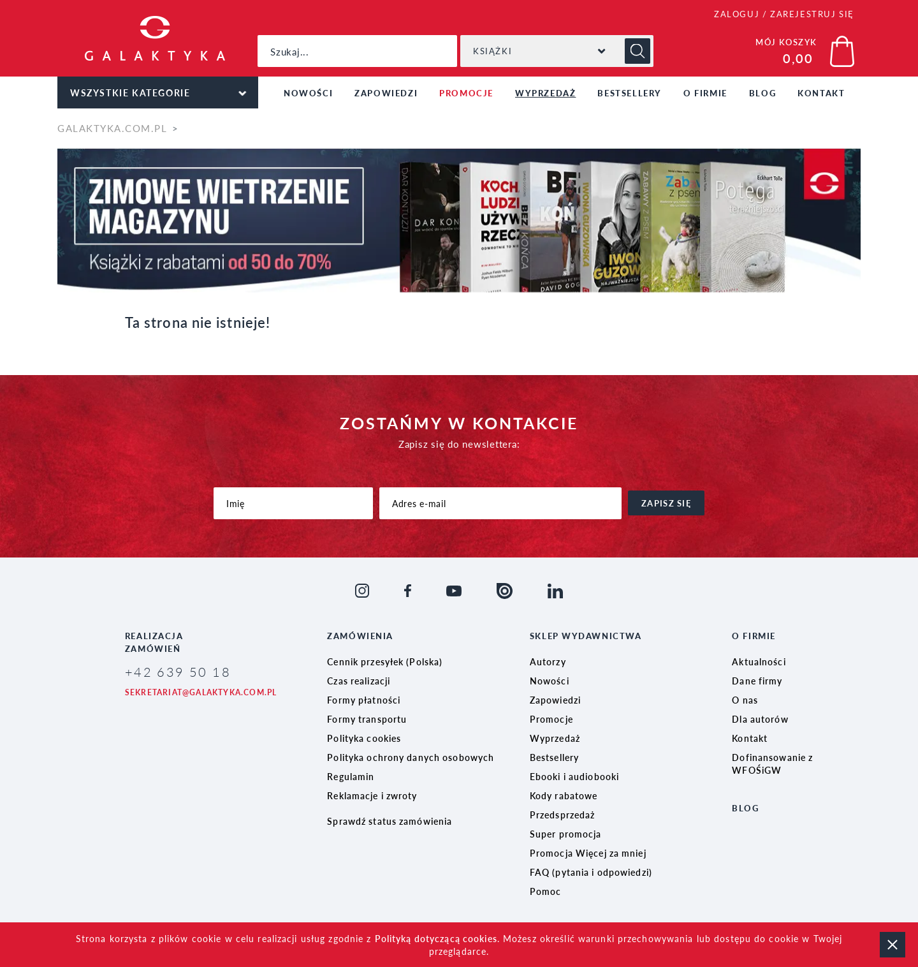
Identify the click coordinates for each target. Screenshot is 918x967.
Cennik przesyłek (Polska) (384, 661)
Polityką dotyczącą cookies (436, 938)
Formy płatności (363, 699)
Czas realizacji (358, 680)
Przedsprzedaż (562, 814)
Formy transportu (367, 718)
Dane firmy (757, 680)
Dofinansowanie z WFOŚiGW (772, 763)
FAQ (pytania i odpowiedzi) (591, 872)
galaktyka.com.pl (112, 128)
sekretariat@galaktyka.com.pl (201, 692)
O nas (745, 699)
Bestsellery (629, 93)
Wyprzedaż (545, 93)
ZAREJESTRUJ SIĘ (812, 14)
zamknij (892, 944)
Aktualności (758, 661)
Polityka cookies (364, 738)
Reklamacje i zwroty (372, 795)
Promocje (466, 93)
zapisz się (666, 503)
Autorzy (548, 661)
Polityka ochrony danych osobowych (410, 757)
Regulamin (350, 776)
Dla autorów (760, 718)
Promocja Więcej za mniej (588, 852)
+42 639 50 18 (178, 672)
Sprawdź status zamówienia (389, 821)
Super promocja (566, 833)
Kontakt (821, 93)
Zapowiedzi (386, 93)
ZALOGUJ (736, 14)
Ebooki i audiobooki (574, 776)
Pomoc (546, 891)
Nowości (308, 93)
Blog (762, 93)
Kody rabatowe (564, 795)
